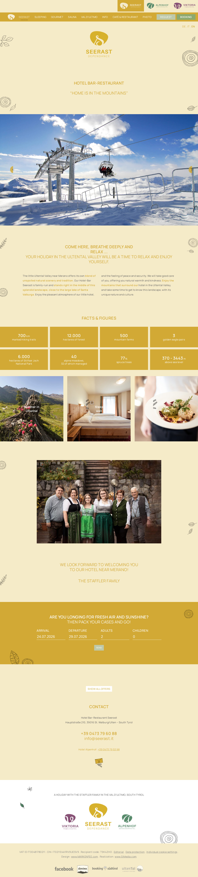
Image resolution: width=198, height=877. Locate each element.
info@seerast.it (99, 738)
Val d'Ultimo (89, 17)
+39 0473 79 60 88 (99, 733)
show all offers (99, 689)
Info (105, 17)
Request (166, 17)
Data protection (135, 852)
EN (193, 26)
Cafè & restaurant (125, 17)
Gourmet (57, 17)
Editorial (119, 852)
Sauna (72, 17)
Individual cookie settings (161, 852)
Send (99, 647)
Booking (186, 17)
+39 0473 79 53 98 (109, 749)
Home (11, 17)
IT (188, 26)
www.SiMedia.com (126, 856)
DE (184, 26)
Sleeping (40, 17)
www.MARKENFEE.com (84, 856)
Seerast (24, 17)
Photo (147, 17)
